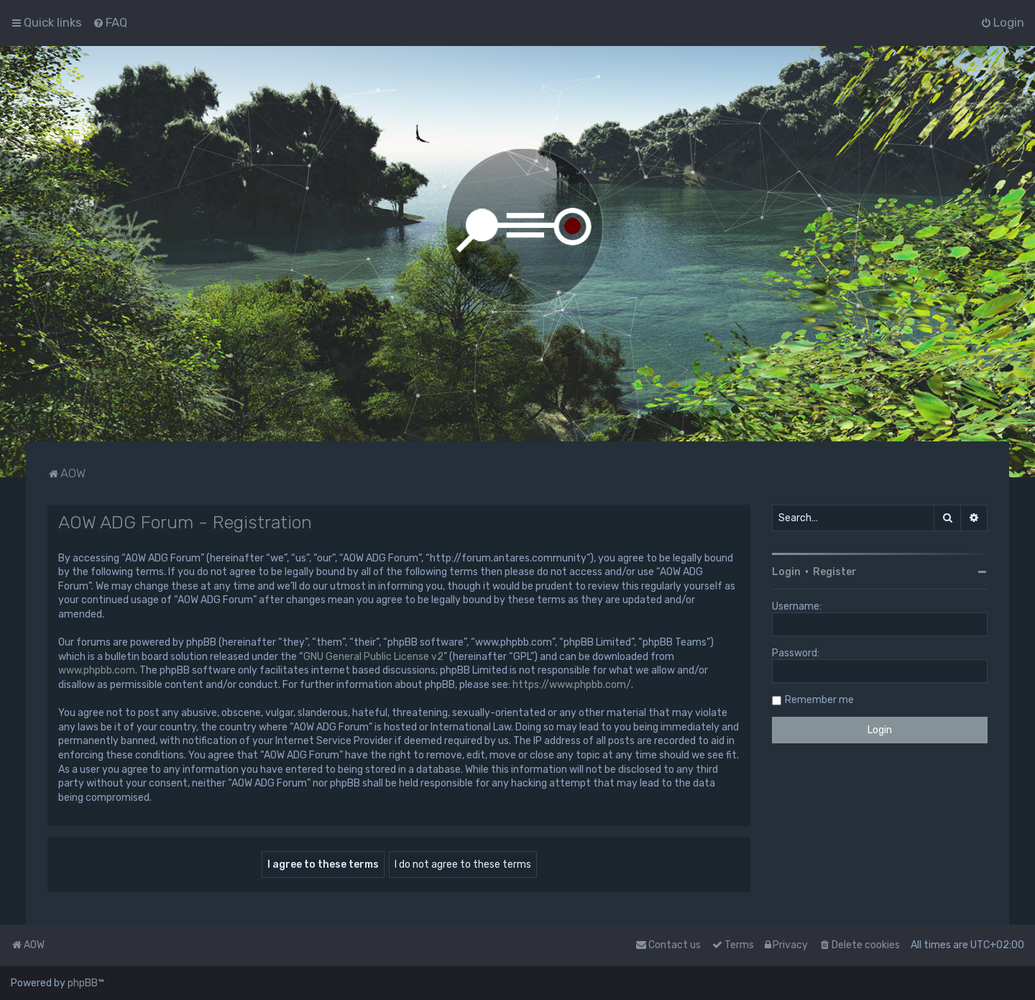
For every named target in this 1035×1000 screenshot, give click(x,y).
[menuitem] (110, 22)
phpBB (83, 983)
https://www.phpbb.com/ (571, 685)
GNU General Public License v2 (373, 657)
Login (786, 572)
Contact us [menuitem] (668, 945)
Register (835, 572)
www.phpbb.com (96, 670)
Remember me (819, 700)
